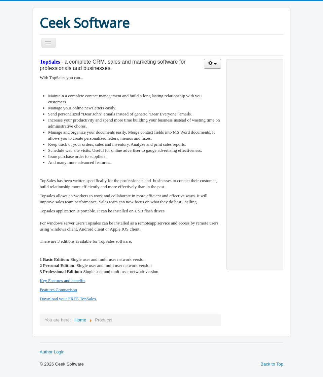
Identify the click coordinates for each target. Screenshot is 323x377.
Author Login (52, 351)
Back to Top (271, 364)
